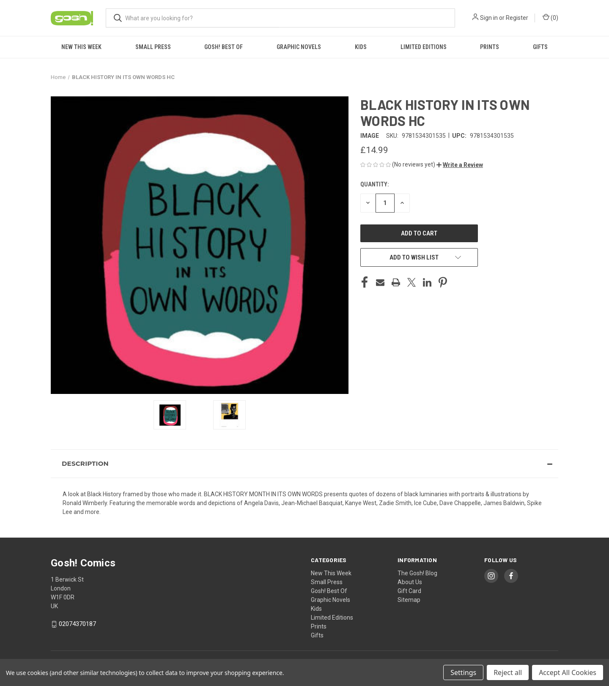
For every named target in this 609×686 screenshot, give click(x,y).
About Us (410, 582)
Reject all (508, 672)
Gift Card (409, 591)
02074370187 (77, 624)
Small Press (153, 47)
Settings (463, 672)
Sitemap (409, 599)
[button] (459, 164)
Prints (489, 47)
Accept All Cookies (567, 672)
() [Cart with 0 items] (550, 17)
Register (517, 17)
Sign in (489, 17)
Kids (361, 47)
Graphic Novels (299, 47)
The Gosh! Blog (417, 573)
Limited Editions (424, 47)
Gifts (540, 47)
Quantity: (374, 184)
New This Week (81, 47)
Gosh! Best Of (223, 47)
